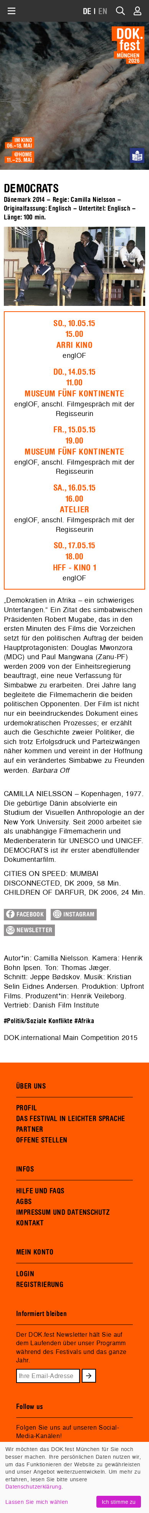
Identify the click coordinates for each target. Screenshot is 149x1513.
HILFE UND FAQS (40, 1191)
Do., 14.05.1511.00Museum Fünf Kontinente (74, 383)
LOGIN (25, 1274)
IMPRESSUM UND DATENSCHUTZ (63, 1212)
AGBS (24, 1202)
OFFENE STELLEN (41, 1140)
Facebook (25, 914)
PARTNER (29, 1129)
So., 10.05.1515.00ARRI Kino (74, 334)
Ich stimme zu (119, 1501)
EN (103, 11)
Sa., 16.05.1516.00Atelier (74, 499)
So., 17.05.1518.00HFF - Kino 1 (74, 556)
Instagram (73, 914)
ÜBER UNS (31, 1086)
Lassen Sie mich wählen (36, 1501)
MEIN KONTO (35, 1252)
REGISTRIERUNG (39, 1285)
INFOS (25, 1169)
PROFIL (26, 1108)
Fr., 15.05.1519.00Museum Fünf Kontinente (74, 441)
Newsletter (29, 930)
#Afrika (84, 1021)
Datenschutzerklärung (33, 1486)
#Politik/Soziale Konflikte (38, 1021)
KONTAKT (30, 1223)
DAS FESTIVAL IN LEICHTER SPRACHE (70, 1119)
